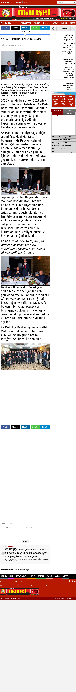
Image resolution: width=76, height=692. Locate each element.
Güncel (8, 23)
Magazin (46, 23)
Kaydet (25, 541)
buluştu (26, 570)
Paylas (5, 28)
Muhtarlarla (20, 570)
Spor (15, 23)
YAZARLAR (63, 28)
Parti (14, 570)
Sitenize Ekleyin (16, 598)
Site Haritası (5, 598)
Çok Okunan (57, 111)
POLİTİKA (37, 23)
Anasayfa (5, 2)
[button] (53, 28)
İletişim (27, 2)
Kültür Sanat (25, 23)
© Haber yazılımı (65, 598)
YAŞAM (55, 23)
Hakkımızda (16, 2)
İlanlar (64, 23)
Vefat (72, 23)
